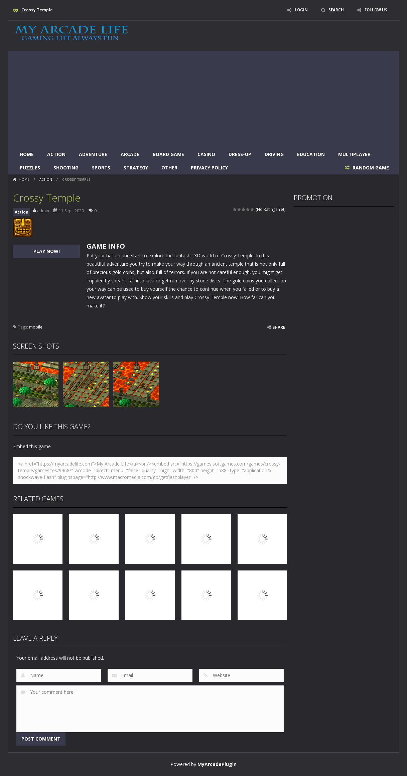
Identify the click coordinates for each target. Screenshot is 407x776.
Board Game (168, 154)
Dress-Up (240, 154)
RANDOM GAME (370, 167)
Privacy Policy (209, 167)
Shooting (66, 167)
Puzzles (30, 167)
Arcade (130, 154)
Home (27, 154)
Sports (101, 167)
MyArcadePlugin (217, 764)
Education (311, 154)
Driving (274, 154)
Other (169, 167)
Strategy (136, 167)
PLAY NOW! (46, 251)
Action (56, 154)
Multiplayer (354, 154)
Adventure (93, 154)
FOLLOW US (375, 10)
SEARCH (335, 10)
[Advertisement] (203, 97)
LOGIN (299, 10)
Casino (206, 154)
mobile (35, 327)
